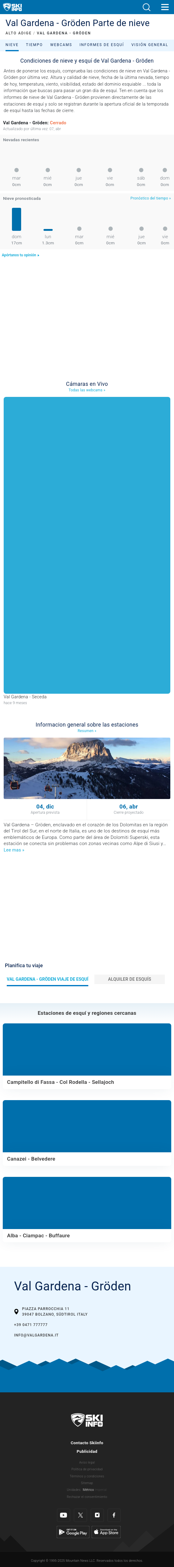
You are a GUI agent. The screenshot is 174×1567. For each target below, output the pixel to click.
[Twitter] (80, 1515)
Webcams (61, 45)
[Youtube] (63, 1515)
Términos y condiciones (87, 1476)
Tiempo (34, 45)
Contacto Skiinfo (87, 1442)
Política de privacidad (87, 1469)
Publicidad (87, 1451)
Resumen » (87, 731)
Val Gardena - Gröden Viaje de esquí (47, 979)
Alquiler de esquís (129, 979)
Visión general (149, 45)
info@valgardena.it (36, 1335)
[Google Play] (73, 1531)
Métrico (88, 1489)
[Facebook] (114, 1515)
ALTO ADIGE (19, 33)
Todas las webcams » (87, 390)
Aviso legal (87, 1462)
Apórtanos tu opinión (21, 255)
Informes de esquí (102, 45)
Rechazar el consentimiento (87, 1497)
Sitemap (87, 1483)
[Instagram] (97, 1515)
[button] (146, 7)
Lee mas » (14, 850)
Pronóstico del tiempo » (150, 198)
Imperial (101, 1489)
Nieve (12, 45)
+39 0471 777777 (30, 1325)
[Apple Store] (106, 1531)
